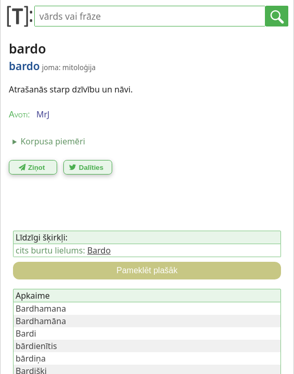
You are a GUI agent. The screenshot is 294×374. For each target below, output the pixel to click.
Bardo (99, 250)
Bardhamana (41, 308)
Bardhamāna (41, 321)
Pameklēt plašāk (146, 270)
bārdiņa (31, 358)
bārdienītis (36, 346)
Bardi (26, 333)
